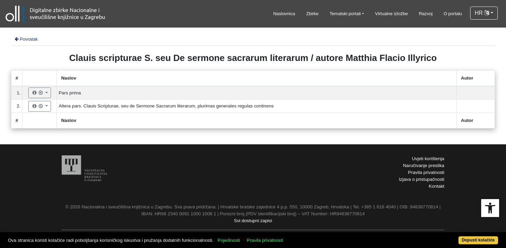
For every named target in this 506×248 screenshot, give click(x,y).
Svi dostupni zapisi (253, 220)
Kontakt (436, 186)
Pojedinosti (254, 236)
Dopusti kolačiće (451, 236)
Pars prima (70, 92)
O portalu (453, 13)
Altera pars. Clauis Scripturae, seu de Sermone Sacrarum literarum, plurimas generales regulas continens (166, 105)
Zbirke (312, 13)
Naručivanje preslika (423, 165)
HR (482, 13)
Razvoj (426, 13)
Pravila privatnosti (426, 172)
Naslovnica (284, 13)
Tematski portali (345, 13)
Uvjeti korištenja (428, 158)
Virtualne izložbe (391, 13)
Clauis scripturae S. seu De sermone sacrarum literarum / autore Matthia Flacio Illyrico (253, 58)
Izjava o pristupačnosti (421, 179)
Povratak (26, 39)
